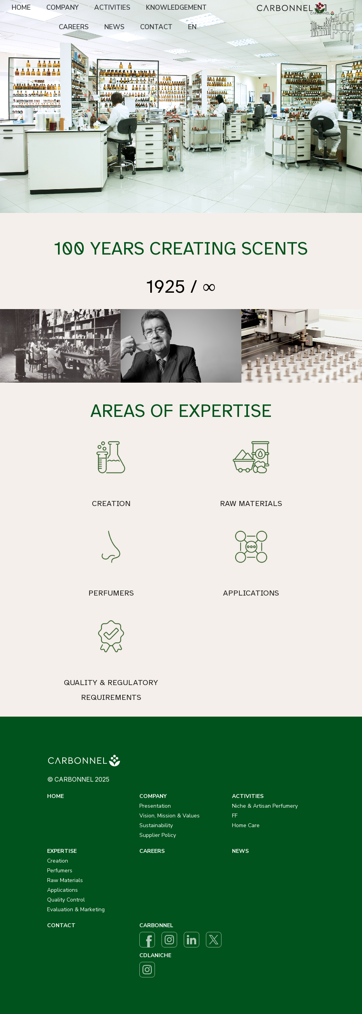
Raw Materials (65, 880)
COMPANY (62, 7)
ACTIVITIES (112, 7)
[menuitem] (21, 8)
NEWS (114, 27)
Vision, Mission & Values (169, 815)
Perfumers (59, 870)
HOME (21, 7)
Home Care (246, 825)
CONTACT (156, 27)
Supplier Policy (157, 835)
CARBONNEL (156, 925)
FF (234, 815)
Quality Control (66, 899)
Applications (62, 890)
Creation (57, 861)
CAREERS (74, 27)
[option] (181, 106)
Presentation (155, 806)
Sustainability (156, 825)
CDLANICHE (155, 955)
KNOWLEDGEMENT (176, 7)
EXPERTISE (62, 851)
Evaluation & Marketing (76, 909)
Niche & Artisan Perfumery (265, 806)
